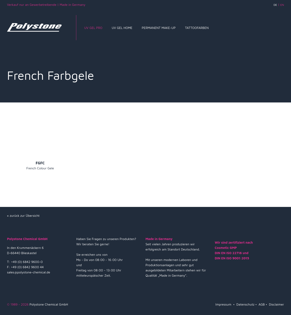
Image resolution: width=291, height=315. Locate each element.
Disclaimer (276, 304)
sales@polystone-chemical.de (28, 272)
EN (282, 4)
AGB (261, 304)
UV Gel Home (122, 28)
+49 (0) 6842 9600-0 (27, 262)
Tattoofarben (197, 28)
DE (275, 4)
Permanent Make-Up (159, 28)
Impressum (223, 304)
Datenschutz (245, 304)
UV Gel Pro (93, 28)
